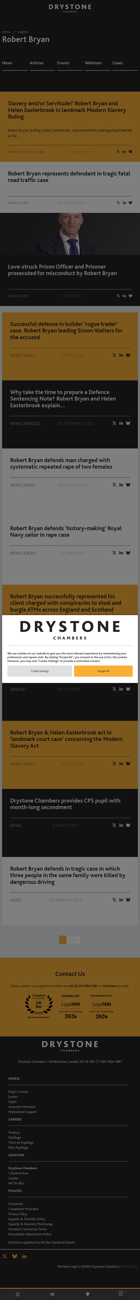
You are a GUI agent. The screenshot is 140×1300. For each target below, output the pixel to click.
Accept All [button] (103, 671)
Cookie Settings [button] (40, 671)
